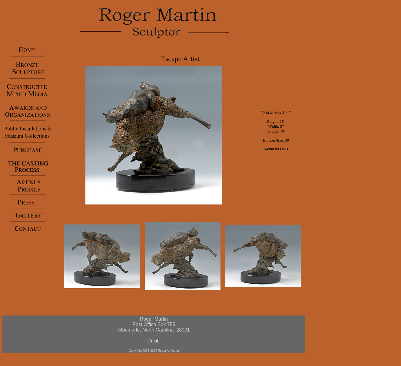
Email (154, 340)
